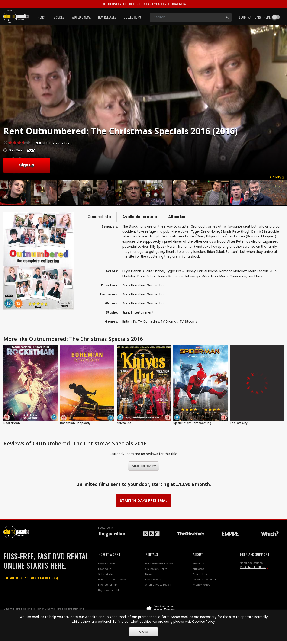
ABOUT (198, 554)
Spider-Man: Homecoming (192, 423)
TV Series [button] (58, 17)
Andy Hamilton (133, 295)
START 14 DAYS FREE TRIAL (143, 501)
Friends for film (108, 585)
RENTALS (151, 554)
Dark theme (263, 17)
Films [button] (41, 17)
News (148, 574)
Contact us (200, 574)
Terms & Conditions (205, 580)
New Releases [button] (107, 17)
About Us (198, 564)
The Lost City (239, 423)
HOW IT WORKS (109, 554)
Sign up (26, 165)
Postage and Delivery (112, 580)
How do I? (104, 569)
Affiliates (198, 569)
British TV (129, 322)
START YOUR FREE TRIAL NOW (143, 4)
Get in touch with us (253, 568)
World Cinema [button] (81, 17)
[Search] (186, 17)
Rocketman (11, 423)
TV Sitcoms (188, 322)
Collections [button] (132, 17)
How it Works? (107, 564)
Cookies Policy (203, 621)
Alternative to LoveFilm (159, 585)
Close (143, 632)
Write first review (143, 466)
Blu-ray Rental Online (159, 564)
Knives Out (124, 423)
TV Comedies (148, 322)
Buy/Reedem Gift (109, 590)
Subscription (106, 574)
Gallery (277, 177)
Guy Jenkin (155, 295)
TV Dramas (169, 322)
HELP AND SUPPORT (254, 554)
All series (178, 216)
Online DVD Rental (156, 569)
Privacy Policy (201, 585)
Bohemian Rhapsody (75, 423)
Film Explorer (153, 580)
